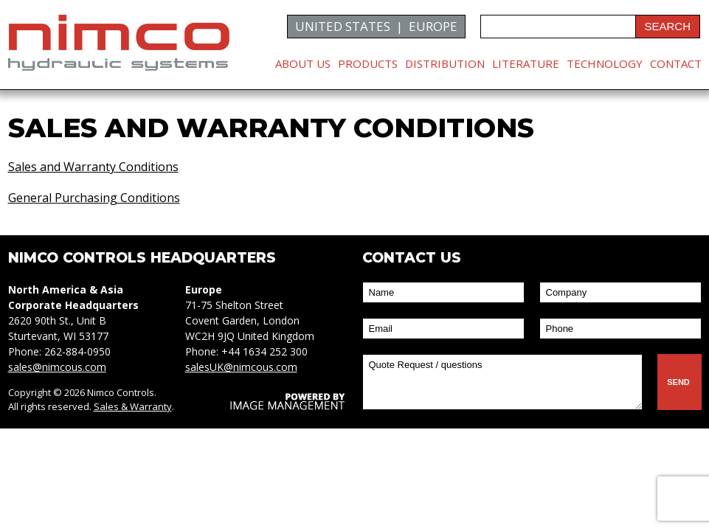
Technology (605, 63)
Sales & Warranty (133, 406)
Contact (676, 63)
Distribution (445, 63)
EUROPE (433, 26)
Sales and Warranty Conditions (93, 167)
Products (368, 63)
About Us (303, 63)
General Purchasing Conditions (94, 198)
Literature (525, 63)
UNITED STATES (342, 26)
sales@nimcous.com (57, 367)
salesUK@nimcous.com (241, 367)
